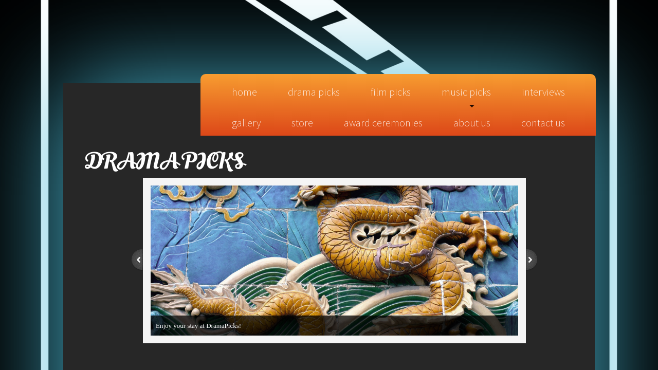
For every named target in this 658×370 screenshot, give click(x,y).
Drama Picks (314, 91)
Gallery (246, 122)
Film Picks (391, 91)
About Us (471, 122)
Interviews (543, 91)
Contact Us (543, 122)
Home (244, 91)
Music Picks (466, 91)
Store (302, 122)
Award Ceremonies (383, 122)
